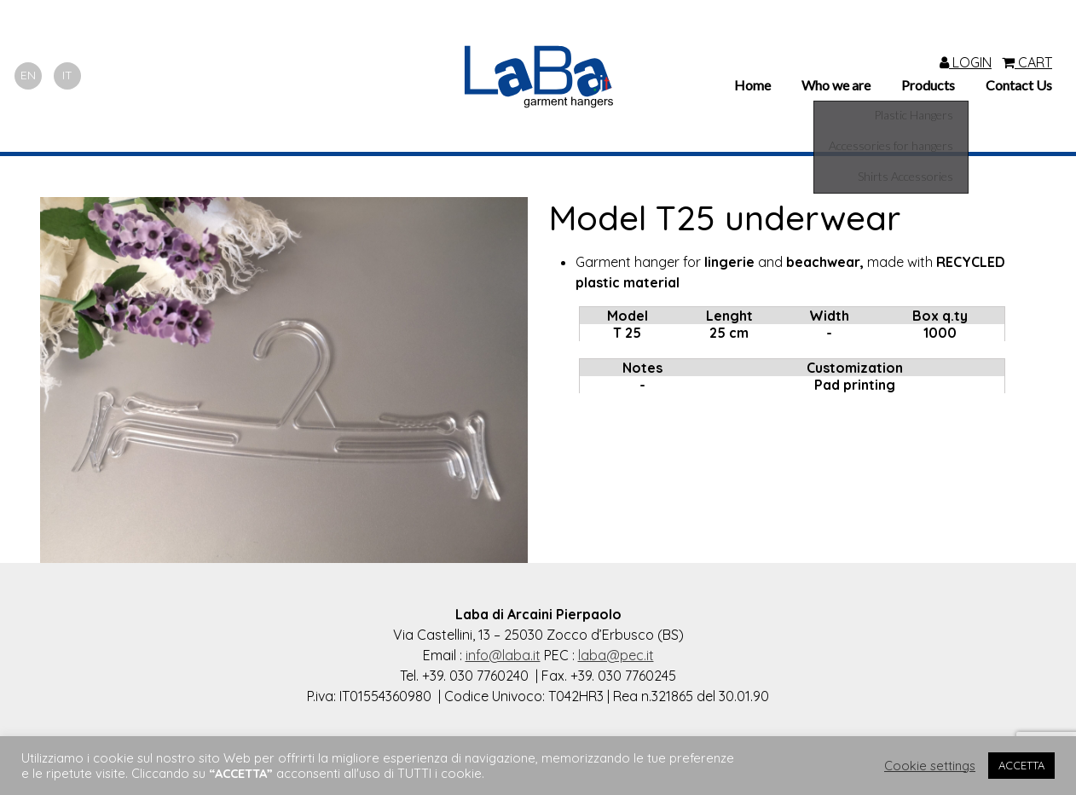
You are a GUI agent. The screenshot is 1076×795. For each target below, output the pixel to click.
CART (1027, 62)
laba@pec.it (616, 655)
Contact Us (1019, 85)
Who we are (836, 85)
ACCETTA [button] (1021, 765)
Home (752, 85)
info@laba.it (503, 655)
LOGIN (966, 62)
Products (928, 85)
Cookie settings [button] (929, 766)
